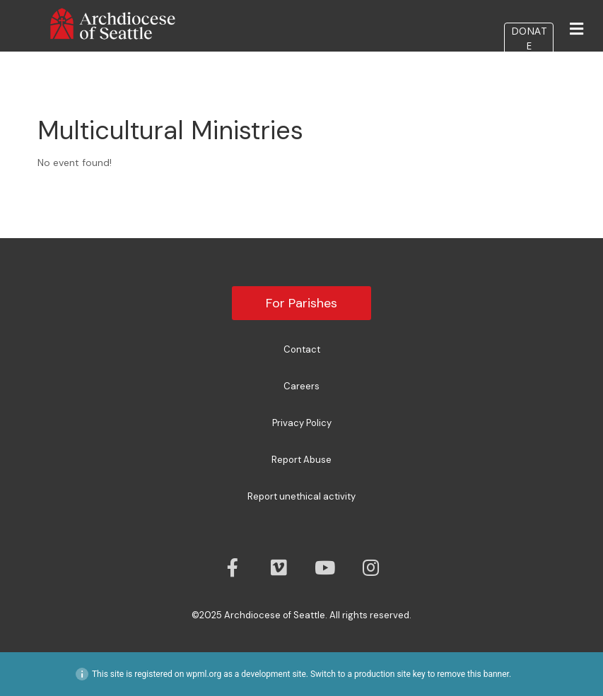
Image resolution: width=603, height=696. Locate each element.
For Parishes (301, 303)
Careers (301, 386)
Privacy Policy (302, 423)
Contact (301, 349)
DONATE (529, 38)
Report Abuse (301, 460)
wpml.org (203, 674)
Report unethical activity (301, 496)
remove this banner (473, 674)
